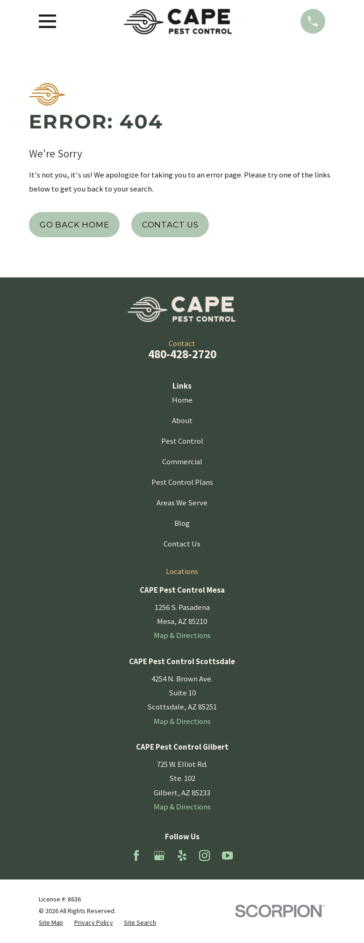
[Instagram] (204, 855)
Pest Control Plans (182, 482)
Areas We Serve (182, 502)
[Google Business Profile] (159, 855)
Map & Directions (182, 635)
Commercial (182, 461)
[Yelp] (182, 855)
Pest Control (182, 441)
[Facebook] (136, 855)
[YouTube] (227, 855)
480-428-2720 (182, 354)
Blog (182, 523)
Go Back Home (74, 224)
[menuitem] (51, 923)
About (182, 420)
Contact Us (170, 224)
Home (182, 400)
